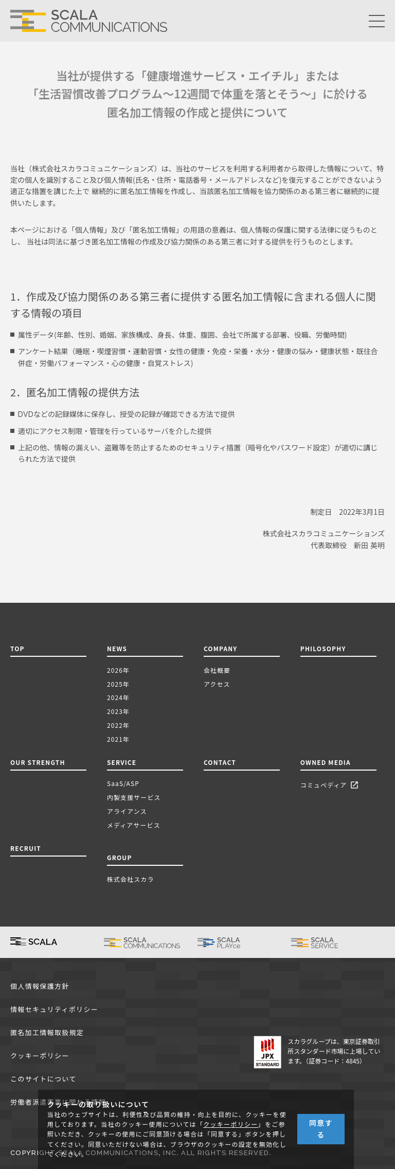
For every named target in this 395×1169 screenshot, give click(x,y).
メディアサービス (133, 825)
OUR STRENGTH (37, 762)
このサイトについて (43, 1079)
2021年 (118, 739)
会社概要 (217, 670)
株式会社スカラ (130, 879)
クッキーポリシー (39, 1056)
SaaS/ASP (123, 783)
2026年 (118, 670)
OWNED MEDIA (325, 762)
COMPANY (221, 648)
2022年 (118, 725)
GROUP (119, 857)
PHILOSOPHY (323, 648)
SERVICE (121, 762)
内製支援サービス (134, 797)
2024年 (118, 697)
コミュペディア (331, 785)
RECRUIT (25, 848)
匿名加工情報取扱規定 (47, 1033)
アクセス (217, 683)
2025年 (118, 683)
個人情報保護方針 (39, 986)
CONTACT (220, 762)
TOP (17, 648)
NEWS (119, 648)
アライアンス (127, 811)
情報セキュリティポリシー (54, 1010)
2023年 (118, 711)
